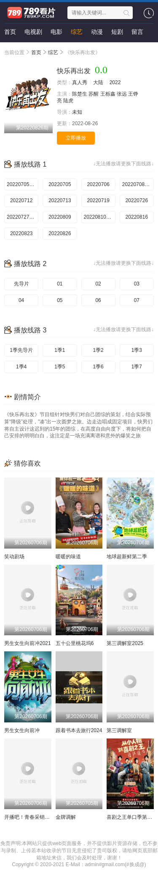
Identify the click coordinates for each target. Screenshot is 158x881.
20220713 (59, 200)
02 (98, 284)
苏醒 (93, 94)
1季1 (59, 350)
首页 (10, 31)
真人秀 (79, 82)
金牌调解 (66, 817)
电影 (56, 31)
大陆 (98, 82)
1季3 (136, 350)
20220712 (21, 200)
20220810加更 (99, 217)
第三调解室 (119, 730)
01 (59, 284)
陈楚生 (79, 94)
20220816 (137, 217)
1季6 (98, 367)
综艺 (77, 31)
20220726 (137, 200)
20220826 (59, 233)
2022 (115, 82)
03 (136, 284)
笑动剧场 (14, 557)
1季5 (59, 367)
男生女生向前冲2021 (27, 643)
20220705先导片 (22, 184)
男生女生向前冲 (22, 730)
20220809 (59, 217)
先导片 (21, 284)
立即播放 (76, 138)
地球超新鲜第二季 (127, 557)
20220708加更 (138, 184)
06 (98, 300)
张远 (122, 94)
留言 (137, 31)
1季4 (21, 367)
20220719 (98, 200)
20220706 (98, 184)
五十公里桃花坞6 (75, 643)
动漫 (97, 31)
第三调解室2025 (125, 643)
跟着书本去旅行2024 (79, 730)
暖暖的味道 (68, 557)
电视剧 (33, 31)
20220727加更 (22, 217)
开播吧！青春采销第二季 (32, 817)
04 (21, 300)
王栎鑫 (107, 94)
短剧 (117, 31)
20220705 (59, 184)
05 (59, 300)
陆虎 (68, 101)
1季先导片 (21, 350)
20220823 (21, 233)
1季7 (136, 367)
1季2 (98, 350)
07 (136, 300)
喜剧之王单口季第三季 (132, 817)
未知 (77, 112)
